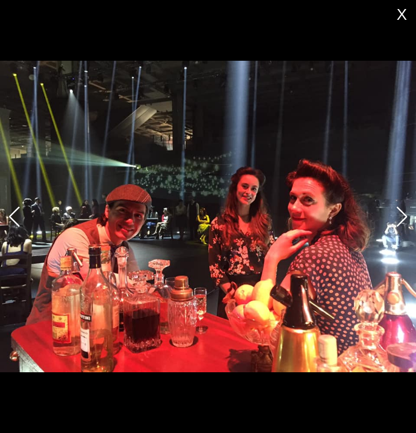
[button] (402, 216)
